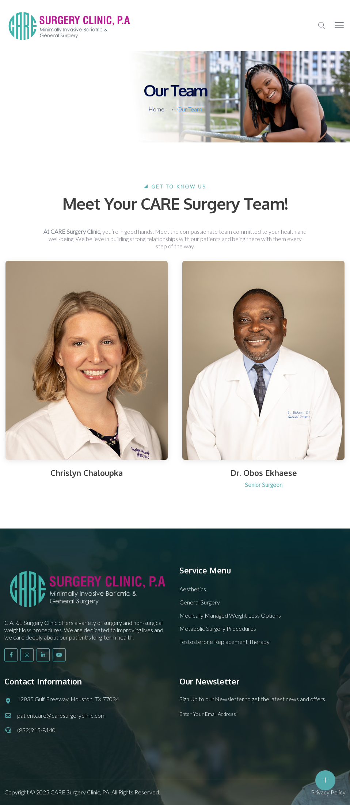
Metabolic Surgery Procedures (217, 628)
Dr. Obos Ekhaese (263, 473)
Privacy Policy (328, 792)
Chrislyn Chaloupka (86, 473)
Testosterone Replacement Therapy (224, 641)
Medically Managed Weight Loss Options (230, 615)
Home (156, 109)
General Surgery (199, 602)
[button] (339, 25)
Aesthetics (192, 588)
